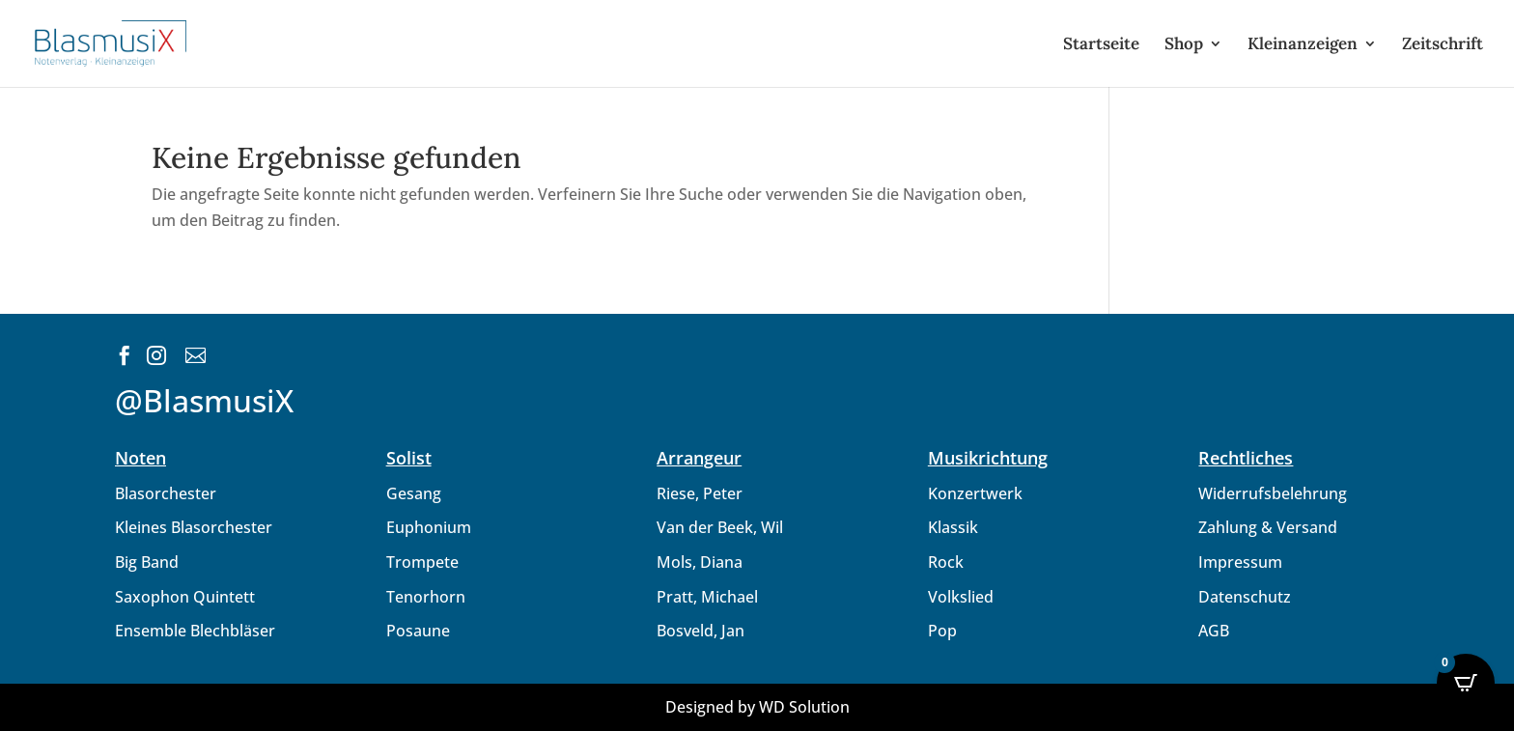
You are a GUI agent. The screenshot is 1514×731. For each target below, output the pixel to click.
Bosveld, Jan (700, 630)
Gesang (413, 493)
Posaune (418, 630)
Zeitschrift (1442, 45)
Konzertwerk (975, 493)
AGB (1213, 630)
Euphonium (428, 527)
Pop (942, 630)
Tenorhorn (425, 596)
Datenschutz (1244, 596)
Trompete (422, 562)
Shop (1183, 45)
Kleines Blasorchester (193, 527)
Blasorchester (165, 493)
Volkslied (961, 596)
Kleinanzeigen (1303, 45)
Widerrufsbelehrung (1272, 493)
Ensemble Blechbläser (195, 630)
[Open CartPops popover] (1466, 683)
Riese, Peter (700, 493)
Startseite (1101, 45)
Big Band (147, 562)
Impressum (1240, 562)
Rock (946, 562)
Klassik (953, 527)
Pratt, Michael (707, 596)
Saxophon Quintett (185, 596)
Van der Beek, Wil (720, 527)
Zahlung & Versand (1267, 527)
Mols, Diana (700, 562)
